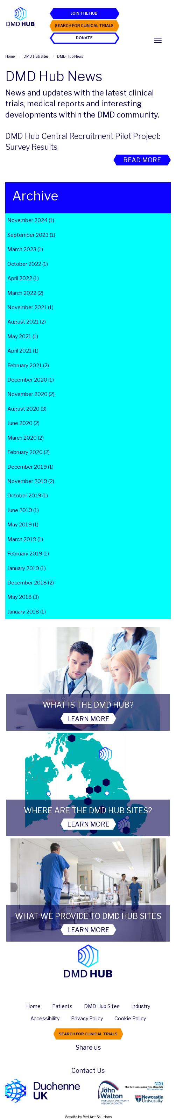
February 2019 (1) (28, 554)
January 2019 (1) (26, 568)
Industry (140, 1006)
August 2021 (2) (26, 322)
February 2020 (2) (28, 452)
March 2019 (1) (25, 539)
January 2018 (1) (26, 612)
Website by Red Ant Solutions (88, 1117)
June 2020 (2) (23, 423)
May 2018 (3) (23, 597)
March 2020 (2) (25, 438)
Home (33, 1006)
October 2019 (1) (27, 495)
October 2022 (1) (27, 264)
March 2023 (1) (25, 249)
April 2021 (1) (22, 351)
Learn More (88, 719)
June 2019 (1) (23, 510)
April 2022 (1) (23, 278)
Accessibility (44, 1019)
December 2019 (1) (30, 467)
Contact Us (88, 1070)
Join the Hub (84, 13)
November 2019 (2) (30, 481)
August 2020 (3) (27, 409)
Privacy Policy (87, 1019)
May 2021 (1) (22, 336)
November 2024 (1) (30, 220)
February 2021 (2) (28, 365)
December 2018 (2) (30, 583)
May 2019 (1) (22, 525)
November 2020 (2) (31, 394)
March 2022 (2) (25, 293)
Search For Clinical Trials (84, 25)
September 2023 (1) (31, 235)
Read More (142, 160)
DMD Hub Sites (102, 1006)
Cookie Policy (130, 1019)
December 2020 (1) (30, 380)
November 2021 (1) (30, 307)
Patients (62, 1006)
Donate (84, 37)
